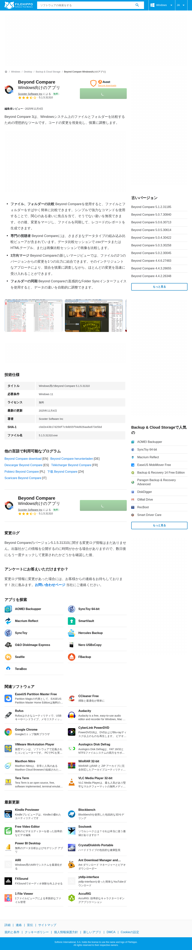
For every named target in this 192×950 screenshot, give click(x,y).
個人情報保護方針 (66, 932)
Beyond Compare (39, 501)
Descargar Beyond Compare (23, 465)
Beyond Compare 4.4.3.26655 (151, 268)
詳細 (7, 925)
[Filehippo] (18, 5)
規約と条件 (12, 932)
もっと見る (159, 286)
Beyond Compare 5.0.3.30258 (151, 245)
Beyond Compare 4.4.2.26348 (151, 276)
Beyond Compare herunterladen (71, 458)
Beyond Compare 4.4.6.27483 (151, 260)
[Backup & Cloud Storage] (48, 71)
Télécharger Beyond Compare (71, 465)
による (34, 93)
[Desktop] (28, 71)
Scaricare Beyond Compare (22, 478)
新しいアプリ (92, 932)
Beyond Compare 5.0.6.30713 (151, 222)
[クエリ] (90, 5)
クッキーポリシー (37, 932)
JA (181, 5)
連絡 (19, 925)
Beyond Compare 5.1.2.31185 (151, 207)
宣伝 (30, 925)
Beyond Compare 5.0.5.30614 (151, 230)
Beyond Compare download (22, 458)
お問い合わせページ (50, 585)
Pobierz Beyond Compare (21, 471)
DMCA (111, 932)
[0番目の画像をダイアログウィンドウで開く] (33, 315)
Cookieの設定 (130, 932)
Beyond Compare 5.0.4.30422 (151, 237)
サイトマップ (47, 925)
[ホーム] (6, 71)
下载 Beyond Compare (62, 471)
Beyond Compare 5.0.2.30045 (151, 253)
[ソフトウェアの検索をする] (137, 5)
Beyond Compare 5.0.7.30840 (151, 214)
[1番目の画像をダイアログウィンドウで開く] (94, 315)
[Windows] (15, 71)
